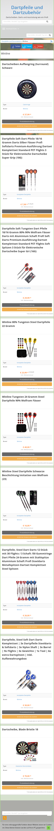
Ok (48, 828)
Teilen (17, 46)
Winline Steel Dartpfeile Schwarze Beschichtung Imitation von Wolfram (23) (25, 475)
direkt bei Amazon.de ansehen (27, 126)
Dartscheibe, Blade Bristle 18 (20, 729)
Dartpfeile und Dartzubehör (27, 10)
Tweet (28, 46)
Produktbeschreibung (27, 121)
